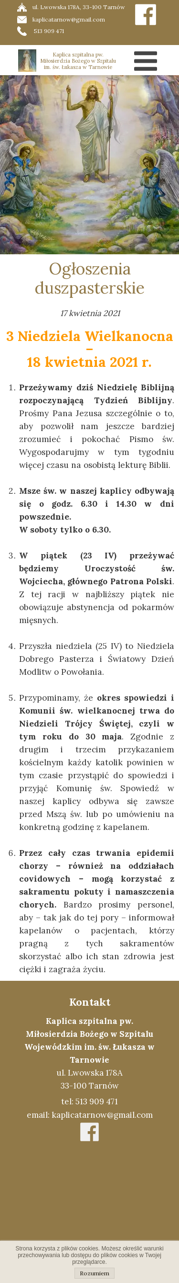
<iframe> (89, 1214)
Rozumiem (94, 1273)
